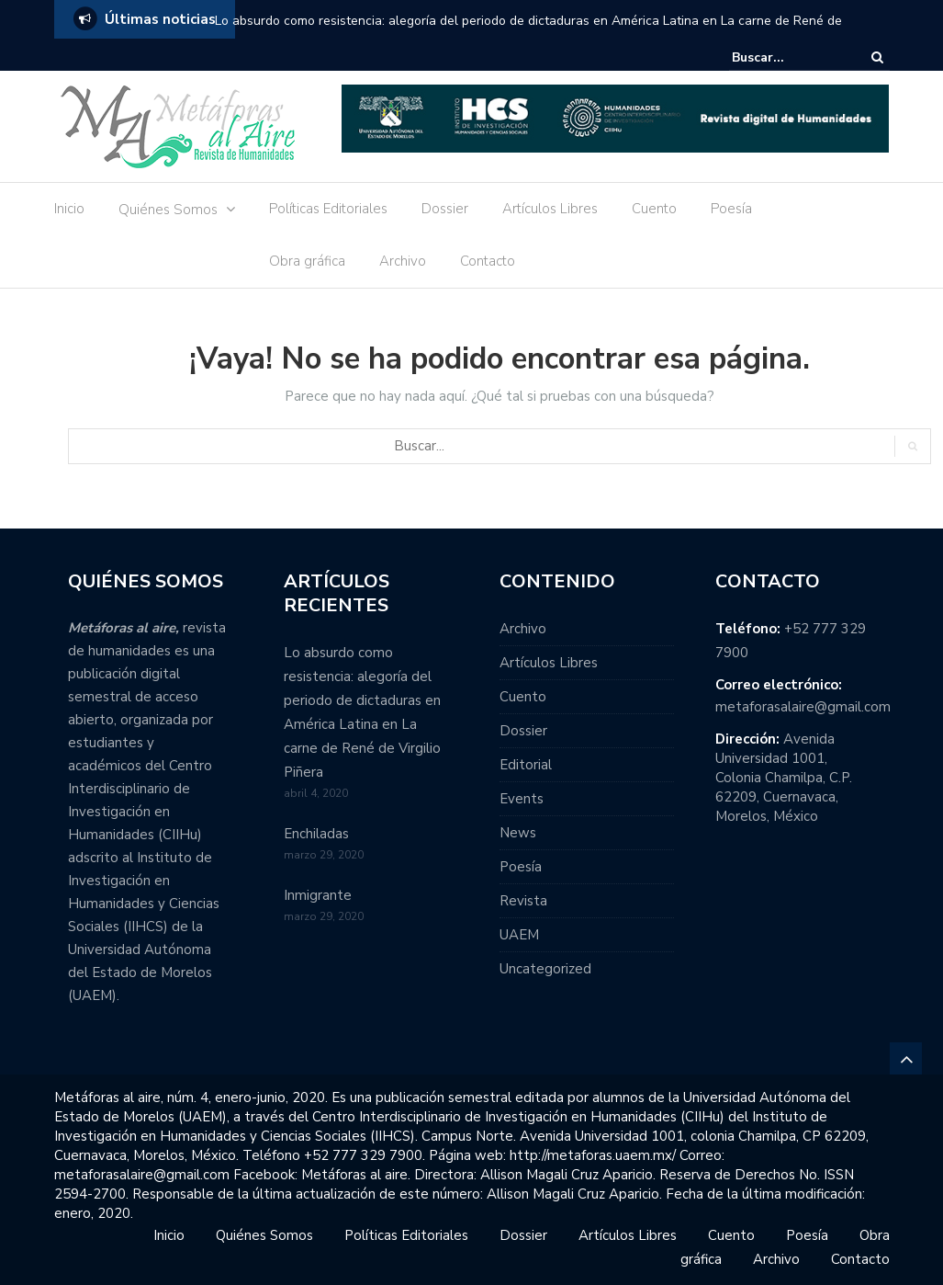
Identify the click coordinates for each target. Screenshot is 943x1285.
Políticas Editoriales (328, 208)
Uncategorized (545, 969)
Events (522, 799)
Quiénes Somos (168, 209)
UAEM (519, 935)
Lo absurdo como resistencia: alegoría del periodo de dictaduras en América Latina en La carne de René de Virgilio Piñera (528, 32)
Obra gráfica (307, 261)
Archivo (402, 261)
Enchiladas (316, 833)
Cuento (654, 208)
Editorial (526, 765)
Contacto (487, 261)
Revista (523, 901)
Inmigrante (318, 895)
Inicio (69, 208)
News (518, 833)
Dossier (444, 208)
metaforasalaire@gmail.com (803, 707)
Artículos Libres (550, 208)
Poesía (731, 208)
